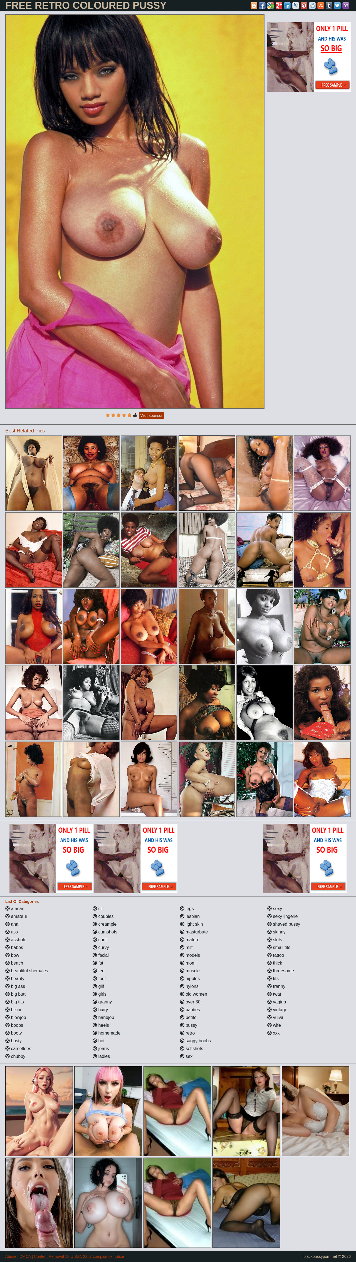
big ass (15, 986)
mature (189, 939)
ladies (101, 1056)
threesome (280, 970)
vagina (276, 1002)
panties (190, 1009)
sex (186, 1056)
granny (102, 1002)
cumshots (105, 932)
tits (273, 978)
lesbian (190, 916)
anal (12, 924)
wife (274, 1025)
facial (101, 955)
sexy (274, 908)
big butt (15, 994)
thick (274, 963)
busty (13, 1040)
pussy (188, 1025)
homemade (107, 1033)
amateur (16, 916)
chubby (15, 1056)
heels (101, 1025)
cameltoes (18, 1048)
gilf (98, 986)
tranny (276, 986)
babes (14, 947)
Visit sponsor (151, 415)
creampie (105, 924)
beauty (14, 978)
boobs (14, 1025)
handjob (103, 1017)
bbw (12, 955)
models (190, 955)
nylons (189, 986)
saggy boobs (195, 1040)
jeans (101, 1048)
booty (13, 1033)
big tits (14, 1002)
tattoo (275, 955)
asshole (15, 939)
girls (100, 994)
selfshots (191, 1048)
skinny (276, 932)
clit (98, 908)
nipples (190, 978)
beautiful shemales (26, 970)
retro (187, 1033)
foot (99, 978)
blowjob (15, 1017)
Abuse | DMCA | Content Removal (34, 1256)
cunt (100, 939)
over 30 (190, 1002)
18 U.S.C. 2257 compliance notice (94, 1256)
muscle (190, 970)
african (14, 908)
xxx (273, 1033)
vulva (275, 1017)
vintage (277, 1009)
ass (11, 932)
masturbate (194, 932)
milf (186, 947)
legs (187, 908)
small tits (278, 947)
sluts (274, 939)
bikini (13, 1009)
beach (14, 963)
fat (98, 963)
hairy (100, 1009)
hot (99, 1040)
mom (188, 963)
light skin (191, 924)
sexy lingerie (282, 916)
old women (193, 994)
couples (103, 916)
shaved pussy (283, 924)
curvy (101, 947)
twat (274, 994)
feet (99, 970)
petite (188, 1017)
